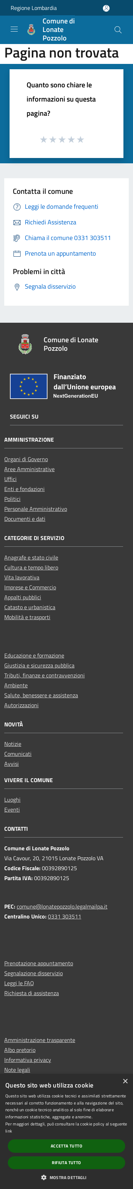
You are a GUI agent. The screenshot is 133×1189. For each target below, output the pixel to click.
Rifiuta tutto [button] (66, 1162)
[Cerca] (118, 30)
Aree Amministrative (29, 469)
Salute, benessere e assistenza (41, 695)
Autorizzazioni (21, 705)
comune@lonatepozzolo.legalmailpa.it (62, 906)
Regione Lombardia (34, 8)
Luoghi (12, 799)
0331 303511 (64, 916)
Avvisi (11, 763)
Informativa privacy (27, 1060)
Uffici (10, 479)
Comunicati (18, 753)
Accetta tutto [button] (66, 1145)
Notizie (12, 744)
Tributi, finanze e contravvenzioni (44, 675)
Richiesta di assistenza (31, 993)
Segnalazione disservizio (33, 973)
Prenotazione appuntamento (38, 963)
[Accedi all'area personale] (106, 8)
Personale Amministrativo (35, 508)
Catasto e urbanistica (29, 607)
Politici (12, 499)
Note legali (17, 1069)
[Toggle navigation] (14, 29)
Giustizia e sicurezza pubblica (39, 665)
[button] (66, 1177)
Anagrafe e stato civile (31, 557)
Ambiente (16, 685)
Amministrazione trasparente (39, 1040)
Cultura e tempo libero (31, 567)
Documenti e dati (24, 518)
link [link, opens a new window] (8, 1131)
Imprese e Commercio (30, 587)
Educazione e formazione (34, 655)
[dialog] (66, 1131)
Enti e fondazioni (24, 489)
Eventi (12, 809)
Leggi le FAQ (19, 983)
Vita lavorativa (21, 577)
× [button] (125, 1081)
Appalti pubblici (22, 597)
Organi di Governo (26, 459)
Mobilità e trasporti (27, 617)
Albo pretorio (19, 1050)
